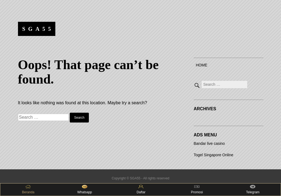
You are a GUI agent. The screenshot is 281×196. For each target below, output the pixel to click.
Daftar (141, 189)
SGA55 (38, 29)
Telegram (252, 189)
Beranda (28, 189)
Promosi (197, 189)
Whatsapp (84, 189)
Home (201, 65)
